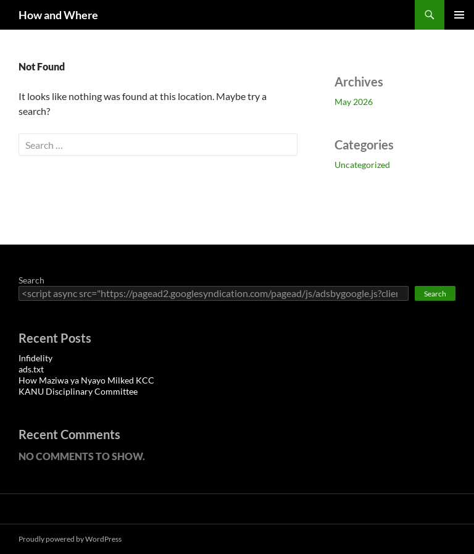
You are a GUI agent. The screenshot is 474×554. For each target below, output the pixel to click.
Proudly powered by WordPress (70, 539)
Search (31, 280)
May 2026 (354, 101)
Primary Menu (459, 15)
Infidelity (35, 358)
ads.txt (31, 369)
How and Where (58, 15)
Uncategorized (362, 164)
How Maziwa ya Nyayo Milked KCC (86, 380)
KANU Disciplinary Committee (78, 391)
